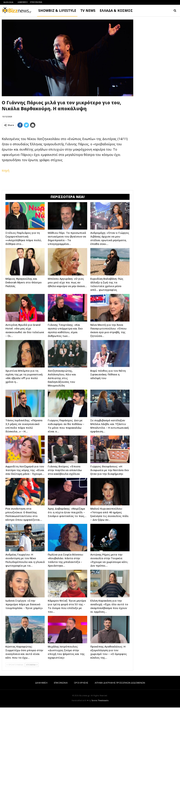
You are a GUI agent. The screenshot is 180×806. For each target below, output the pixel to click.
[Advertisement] (67, 155)
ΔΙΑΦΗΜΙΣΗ (23, 2)
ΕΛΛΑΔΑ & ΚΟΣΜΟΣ (116, 10)
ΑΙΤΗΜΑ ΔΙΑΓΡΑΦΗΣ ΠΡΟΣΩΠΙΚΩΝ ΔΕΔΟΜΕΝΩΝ (120, 781)
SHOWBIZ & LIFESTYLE (57, 10)
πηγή (5, 220)
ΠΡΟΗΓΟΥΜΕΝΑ (15, 763)
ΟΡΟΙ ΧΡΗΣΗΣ (81, 781)
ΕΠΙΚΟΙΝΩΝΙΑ (36, 2)
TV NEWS (87, 10)
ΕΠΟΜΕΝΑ (31, 763)
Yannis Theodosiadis (100, 799)
